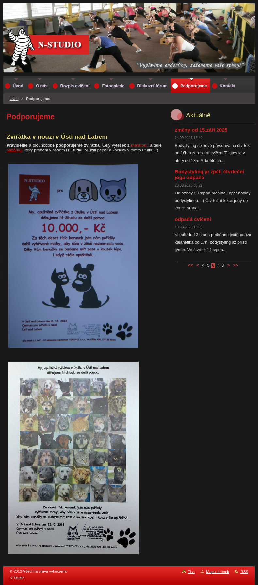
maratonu (140, 145)
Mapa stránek (217, 572)
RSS (244, 572)
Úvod (14, 99)
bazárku (14, 150)
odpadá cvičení (193, 219)
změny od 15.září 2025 (201, 130)
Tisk (191, 572)
